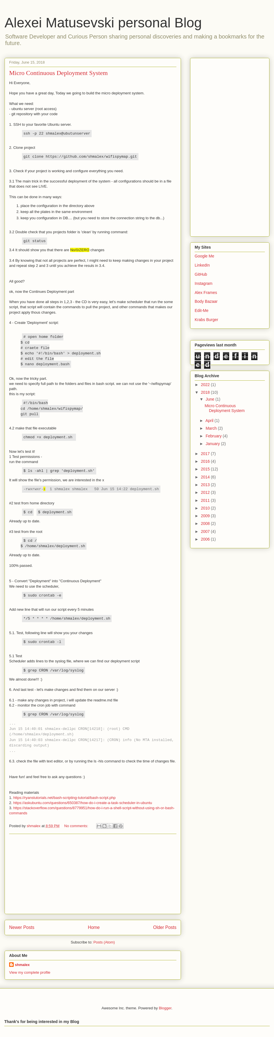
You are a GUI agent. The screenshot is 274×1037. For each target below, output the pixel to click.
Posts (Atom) (104, 942)
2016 (206, 461)
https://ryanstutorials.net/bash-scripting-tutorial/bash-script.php (64, 797)
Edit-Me (201, 310)
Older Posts (164, 927)
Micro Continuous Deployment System (58, 72)
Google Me (204, 256)
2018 (206, 392)
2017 (206, 453)
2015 (206, 469)
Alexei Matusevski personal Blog (103, 22)
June (210, 399)
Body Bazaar (206, 301)
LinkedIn (202, 265)
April (210, 420)
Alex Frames (206, 292)
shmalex (22, 965)
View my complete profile (29, 972)
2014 (206, 477)
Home (94, 927)
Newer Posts (21, 927)
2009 (206, 516)
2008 (206, 523)
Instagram (203, 283)
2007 (206, 531)
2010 (206, 508)
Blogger (165, 1008)
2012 (206, 492)
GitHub (201, 274)
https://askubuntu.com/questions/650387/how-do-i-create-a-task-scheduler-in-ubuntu (82, 803)
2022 (206, 384)
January (213, 443)
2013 (206, 484)
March (212, 428)
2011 (206, 500)
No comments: (76, 826)
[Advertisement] (93, 874)
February (214, 436)
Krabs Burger (206, 319)
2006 (206, 539)
